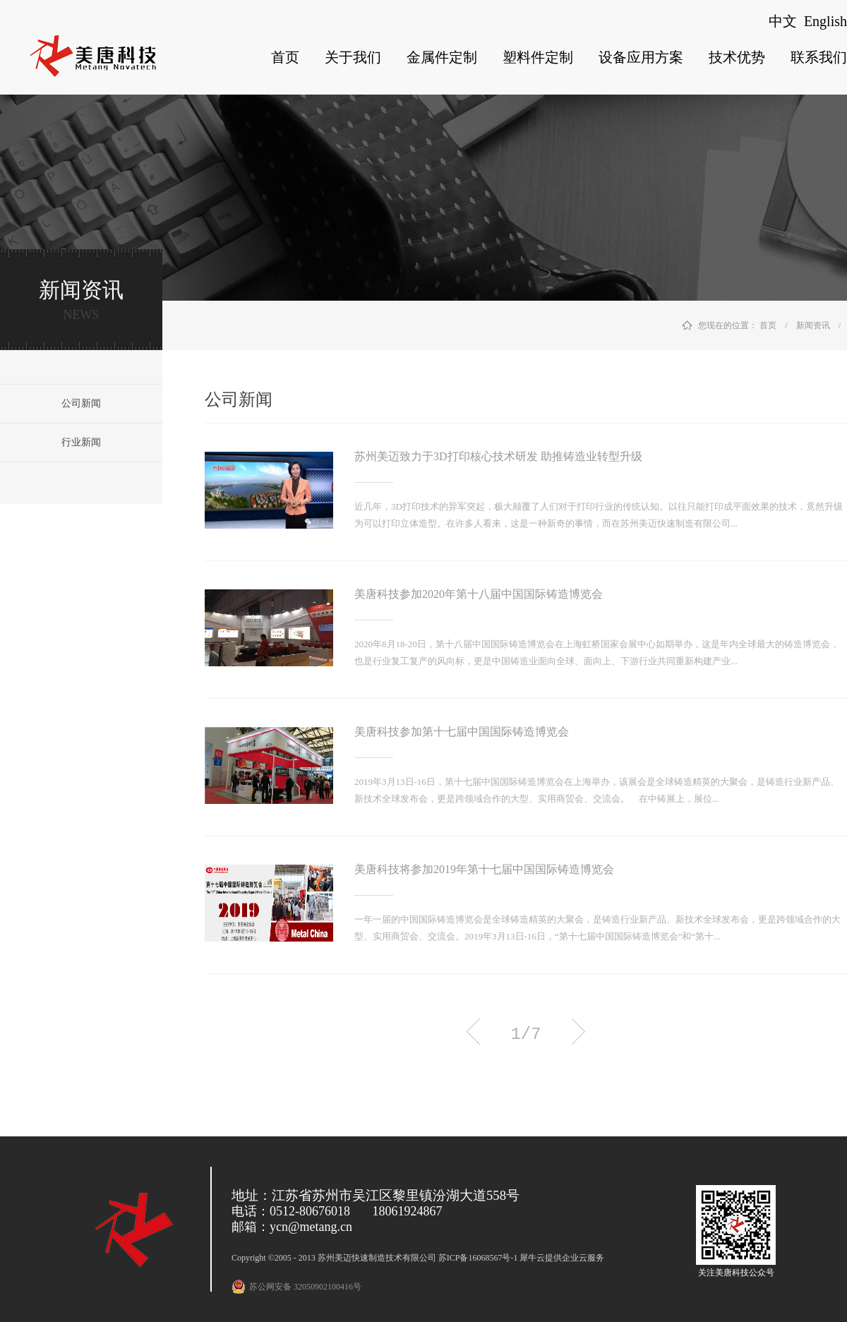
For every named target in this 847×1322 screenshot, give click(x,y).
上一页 (473, 1031)
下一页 (578, 1031)
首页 (285, 57)
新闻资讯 (813, 325)
